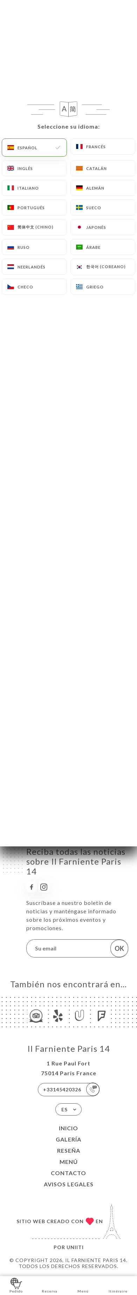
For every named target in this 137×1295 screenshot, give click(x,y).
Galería (68, 1139)
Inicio (68, 1128)
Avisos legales (69, 1184)
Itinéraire (118, 1285)
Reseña (68, 1150)
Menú (69, 1161)
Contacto (68, 1173)
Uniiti (75, 1247)
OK (119, 948)
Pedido (16, 1285)
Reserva (49, 1285)
